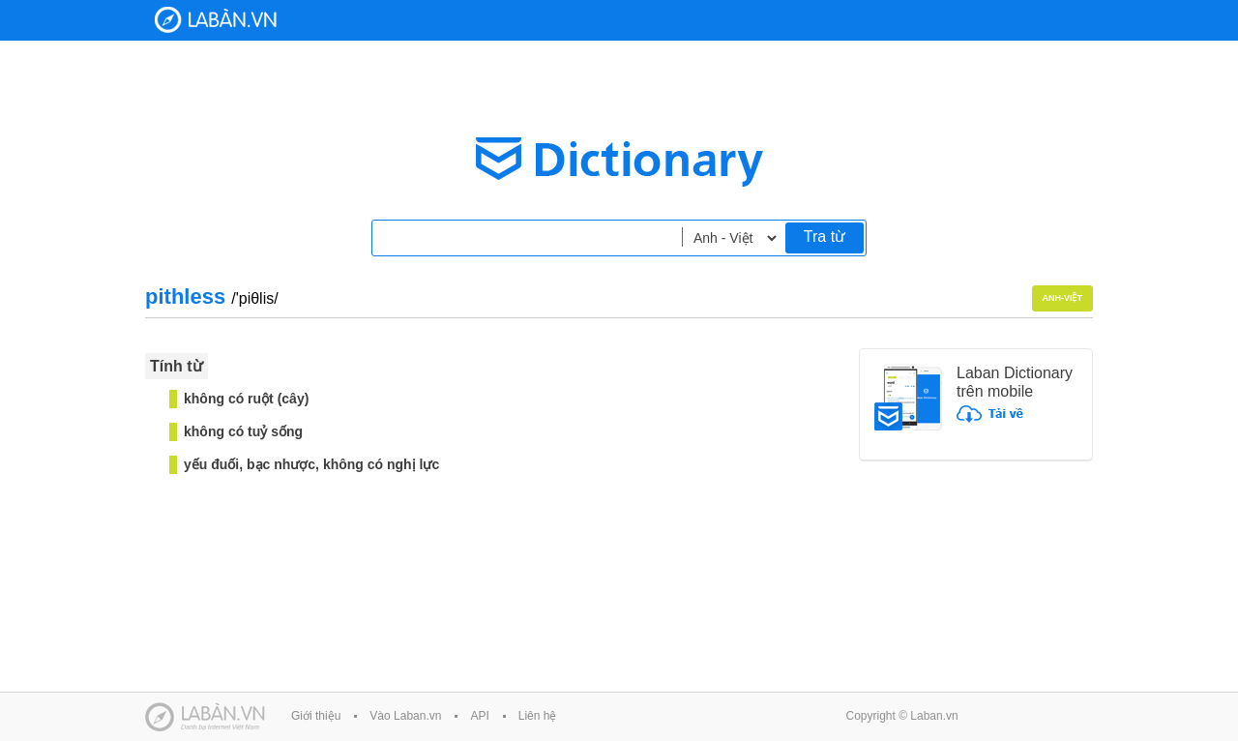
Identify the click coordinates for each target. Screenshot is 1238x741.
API (479, 716)
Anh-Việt (1063, 298)
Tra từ (824, 236)
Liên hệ (537, 716)
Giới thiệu (315, 716)
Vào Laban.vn (405, 716)
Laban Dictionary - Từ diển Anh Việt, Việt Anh (216, 20)
